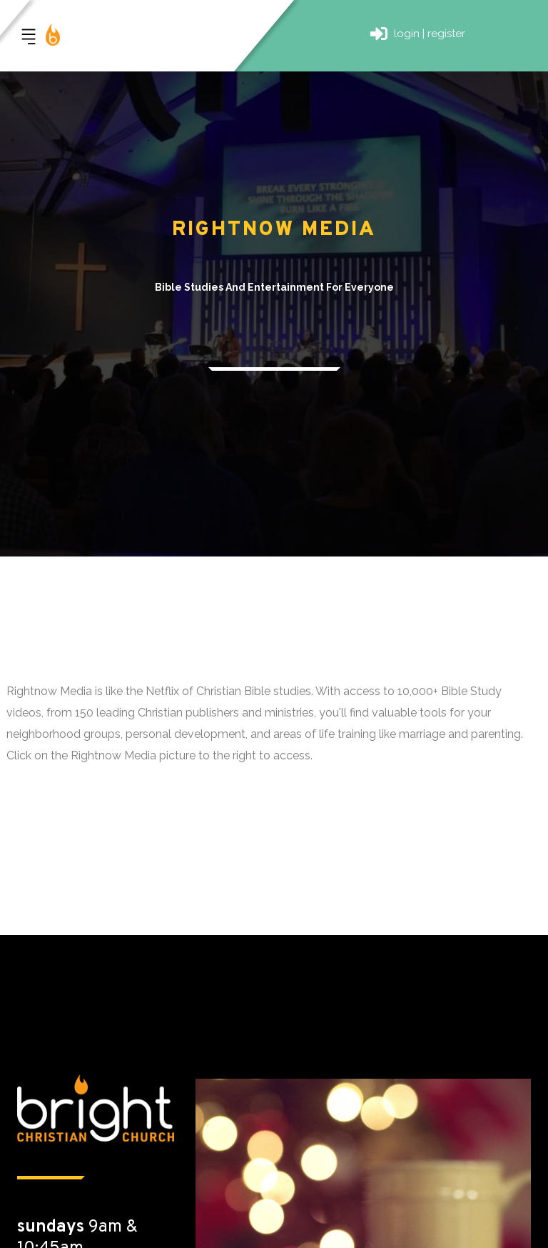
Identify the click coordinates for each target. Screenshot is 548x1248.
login (407, 33)
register (446, 33)
